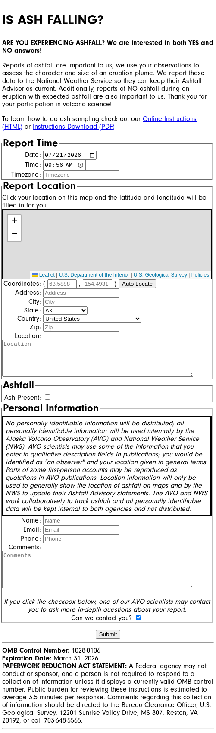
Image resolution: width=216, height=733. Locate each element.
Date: (33, 156)
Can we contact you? (101, 619)
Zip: (35, 328)
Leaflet (43, 276)
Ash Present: (22, 398)
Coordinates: (22, 284)
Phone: (30, 539)
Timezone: (26, 176)
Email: (32, 530)
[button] (14, 222)
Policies (200, 276)
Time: (33, 166)
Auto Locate (137, 284)
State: (32, 311)
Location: (28, 337)
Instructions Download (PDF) (74, 127)
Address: (28, 293)
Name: (31, 521)
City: (34, 302)
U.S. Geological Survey (160, 276)
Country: (29, 319)
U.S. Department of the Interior (94, 276)
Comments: (25, 548)
